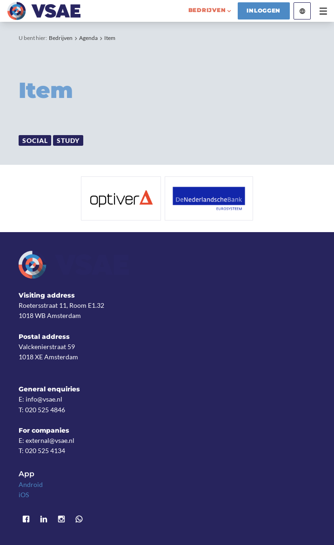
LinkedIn (43, 519)
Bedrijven (61, 37)
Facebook (26, 519)
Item (109, 37)
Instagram (61, 519)
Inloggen (264, 10)
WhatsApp (79, 519)
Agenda (88, 37)
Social (34, 140)
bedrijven (207, 10)
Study (68, 140)
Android (31, 484)
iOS (24, 495)
